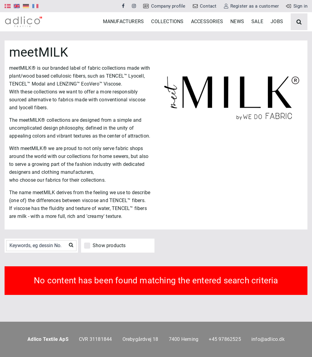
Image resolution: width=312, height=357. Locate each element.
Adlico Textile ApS (48, 339)
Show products (109, 263)
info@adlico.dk (268, 339)
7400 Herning (183, 339)
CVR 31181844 (95, 339)
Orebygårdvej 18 (140, 339)
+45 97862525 (225, 339)
